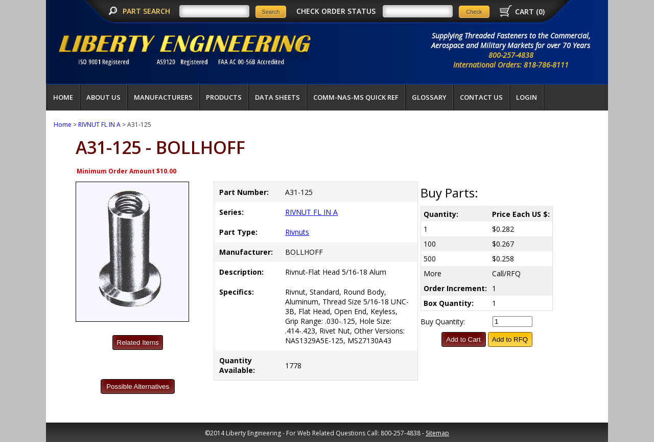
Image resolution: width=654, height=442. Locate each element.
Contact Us (481, 97)
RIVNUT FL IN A (99, 124)
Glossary (429, 97)
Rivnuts (297, 232)
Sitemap (437, 433)
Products (224, 97)
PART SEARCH (147, 11)
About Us (103, 97)
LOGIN (526, 97)
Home (63, 97)
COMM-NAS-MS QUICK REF (356, 97)
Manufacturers (163, 97)
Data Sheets (277, 97)
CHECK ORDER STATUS (336, 11)
